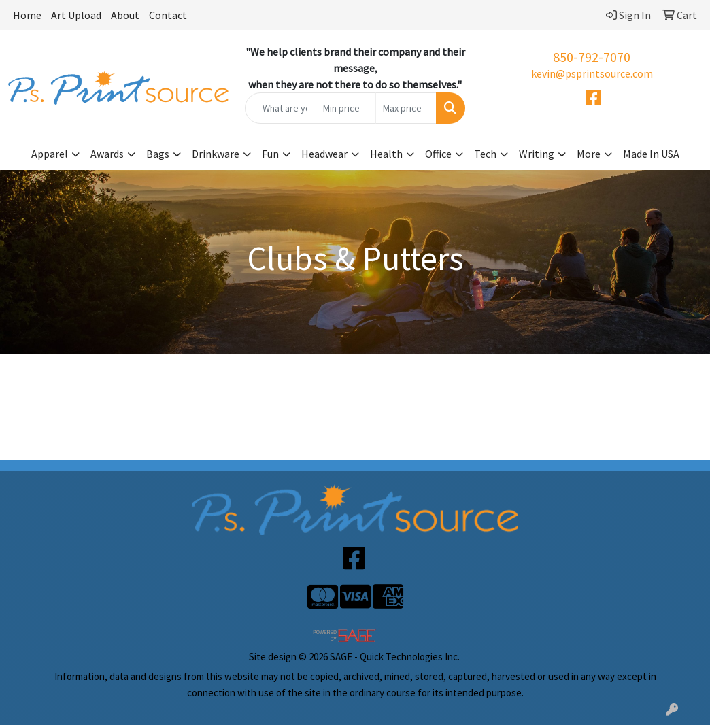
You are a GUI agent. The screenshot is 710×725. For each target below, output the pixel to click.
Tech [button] (485, 154)
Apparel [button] (49, 154)
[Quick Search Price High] (406, 108)
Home (27, 15)
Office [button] (438, 154)
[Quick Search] (280, 108)
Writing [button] (536, 154)
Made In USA (651, 154)
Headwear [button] (324, 154)
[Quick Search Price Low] (346, 108)
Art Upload (76, 15)
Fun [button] (270, 154)
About (125, 15)
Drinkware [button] (215, 154)
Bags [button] (157, 154)
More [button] (589, 154)
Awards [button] (107, 154)
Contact (168, 15)
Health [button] (386, 154)
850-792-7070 (591, 56)
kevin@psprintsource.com (592, 73)
